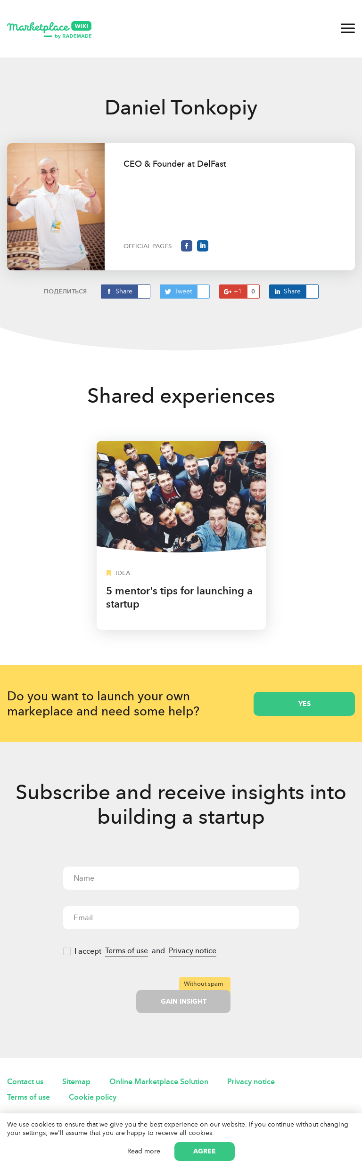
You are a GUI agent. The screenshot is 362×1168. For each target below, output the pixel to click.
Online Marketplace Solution (158, 1081)
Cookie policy (92, 1097)
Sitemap (76, 1081)
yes (304, 704)
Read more (143, 1151)
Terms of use (126, 950)
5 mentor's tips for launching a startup (179, 597)
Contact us (25, 1081)
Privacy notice (192, 950)
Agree (204, 1151)
